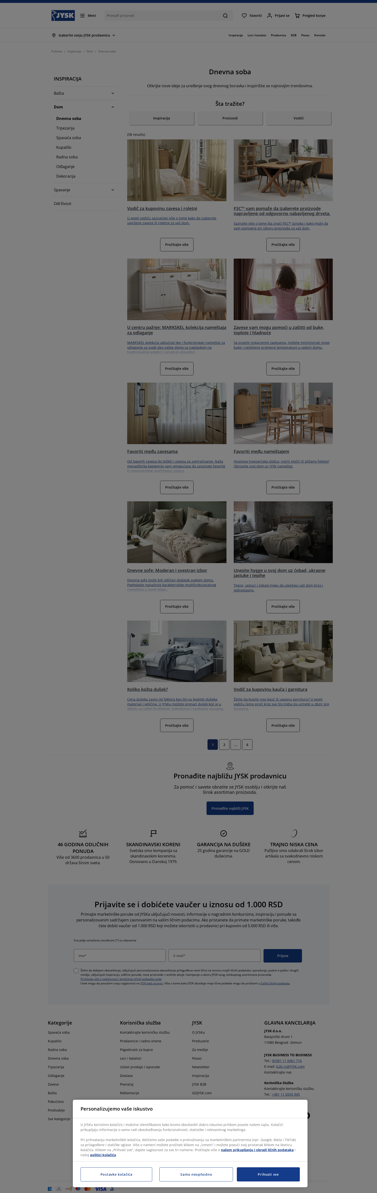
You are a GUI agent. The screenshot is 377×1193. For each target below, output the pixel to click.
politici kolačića (103, 1155)
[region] (190, 1143)
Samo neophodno (196, 1174)
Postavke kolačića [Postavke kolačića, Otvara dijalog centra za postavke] (116, 1174)
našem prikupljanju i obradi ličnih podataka (257, 1150)
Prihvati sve (268, 1174)
